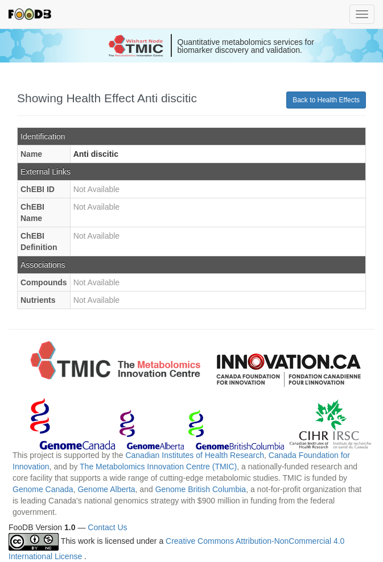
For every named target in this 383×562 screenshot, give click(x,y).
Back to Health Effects (326, 100)
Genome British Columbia (200, 489)
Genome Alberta (106, 489)
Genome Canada (43, 489)
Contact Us (107, 527)
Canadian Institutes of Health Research (194, 455)
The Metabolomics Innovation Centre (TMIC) (158, 466)
